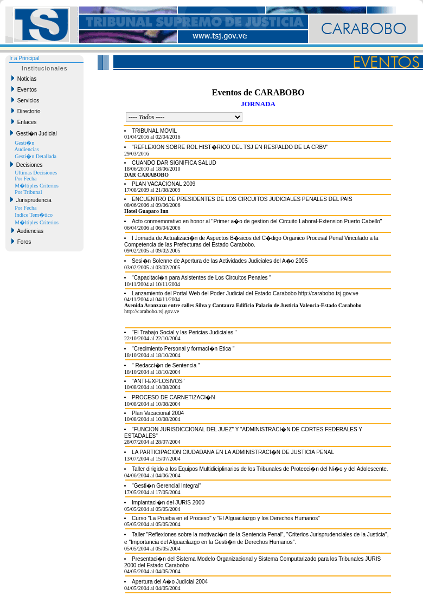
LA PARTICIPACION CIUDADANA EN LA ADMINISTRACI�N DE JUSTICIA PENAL (233, 452)
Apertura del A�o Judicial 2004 (170, 582)
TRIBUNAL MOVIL (154, 131)
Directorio (25, 111)
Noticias (23, 78)
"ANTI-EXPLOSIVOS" (158, 381)
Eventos (24, 89)
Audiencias (27, 149)
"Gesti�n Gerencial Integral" (166, 486)
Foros (21, 241)
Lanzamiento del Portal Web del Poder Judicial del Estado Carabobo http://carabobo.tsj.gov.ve (245, 293)
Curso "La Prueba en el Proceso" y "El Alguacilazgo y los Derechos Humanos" (226, 518)
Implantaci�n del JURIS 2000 (168, 503)
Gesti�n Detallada (35, 156)
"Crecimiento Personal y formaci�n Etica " (183, 349)
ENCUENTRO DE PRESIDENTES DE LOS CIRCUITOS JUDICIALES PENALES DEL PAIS (242, 199)
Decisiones (26, 164)
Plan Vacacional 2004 (158, 413)
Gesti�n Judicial (33, 133)
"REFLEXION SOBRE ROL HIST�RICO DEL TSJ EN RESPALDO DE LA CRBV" (230, 147)
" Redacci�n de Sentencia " (166, 365)
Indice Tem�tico (34, 215)
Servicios (25, 100)
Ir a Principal (24, 58)
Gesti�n (24, 143)
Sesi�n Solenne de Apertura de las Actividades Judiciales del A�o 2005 (219, 261)
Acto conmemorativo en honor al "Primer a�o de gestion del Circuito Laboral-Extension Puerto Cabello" (257, 221)
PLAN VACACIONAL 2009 (163, 184)
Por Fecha (25, 179)
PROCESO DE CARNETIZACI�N (173, 397)
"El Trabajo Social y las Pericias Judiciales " (184, 332)
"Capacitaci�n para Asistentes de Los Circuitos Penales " (201, 278)
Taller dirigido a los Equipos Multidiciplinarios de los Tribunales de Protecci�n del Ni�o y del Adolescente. (260, 469)
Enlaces (23, 122)
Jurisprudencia (31, 200)
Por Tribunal (28, 192)
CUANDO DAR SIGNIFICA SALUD (174, 163)
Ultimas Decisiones (36, 173)
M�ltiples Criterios (37, 186)
